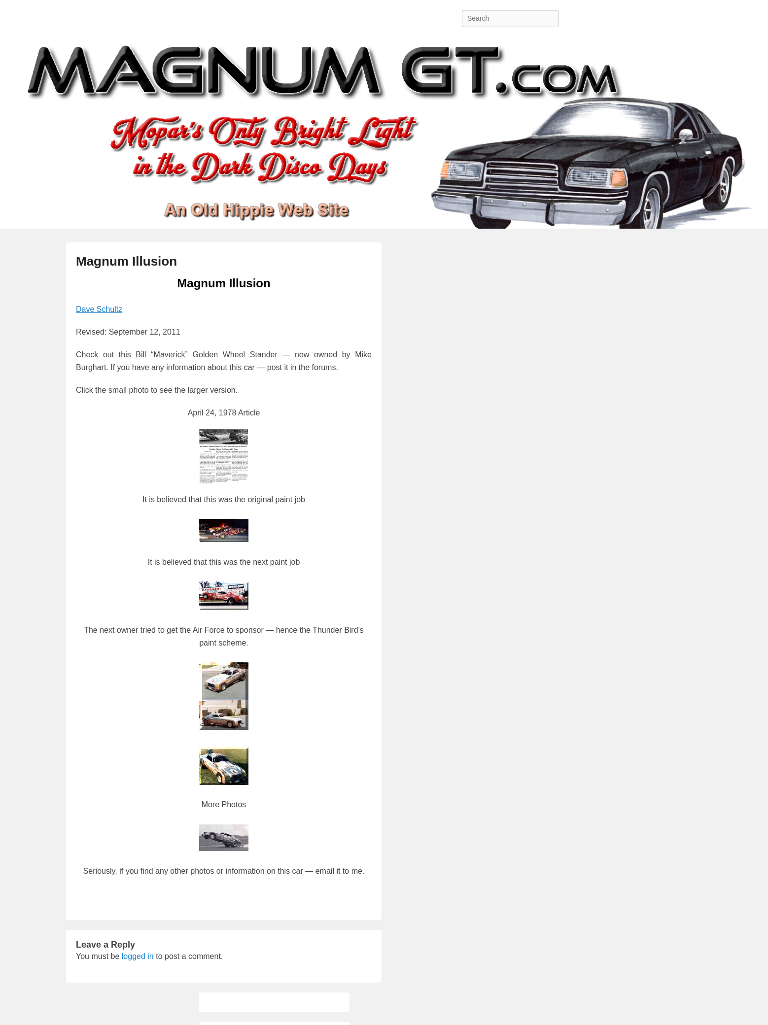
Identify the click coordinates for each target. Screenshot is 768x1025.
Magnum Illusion (126, 261)
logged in (138, 956)
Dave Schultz (99, 309)
